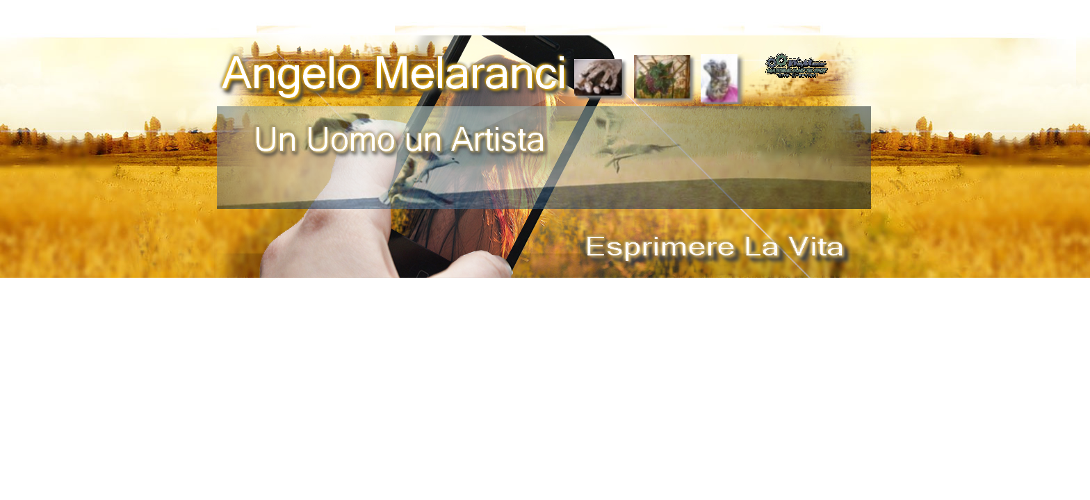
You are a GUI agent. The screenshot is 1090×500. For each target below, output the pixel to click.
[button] (796, 57)
